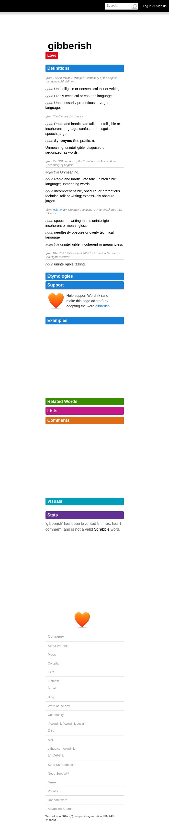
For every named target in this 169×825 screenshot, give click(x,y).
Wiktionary (59, 209)
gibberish (102, 306)
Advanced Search (60, 809)
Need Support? (58, 773)
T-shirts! (53, 681)
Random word (58, 800)
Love (51, 55)
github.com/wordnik (61, 748)
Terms (52, 782)
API (50, 740)
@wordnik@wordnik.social (66, 723)
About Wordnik (58, 646)
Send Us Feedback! (61, 765)
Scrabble (102, 529)
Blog (51, 697)
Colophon (54, 663)
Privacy (53, 791)
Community (56, 715)
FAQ (51, 672)
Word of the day (59, 706)
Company (56, 636)
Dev (51, 730)
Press (52, 654)
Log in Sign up (155, 6)
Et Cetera (56, 755)
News (52, 688)
